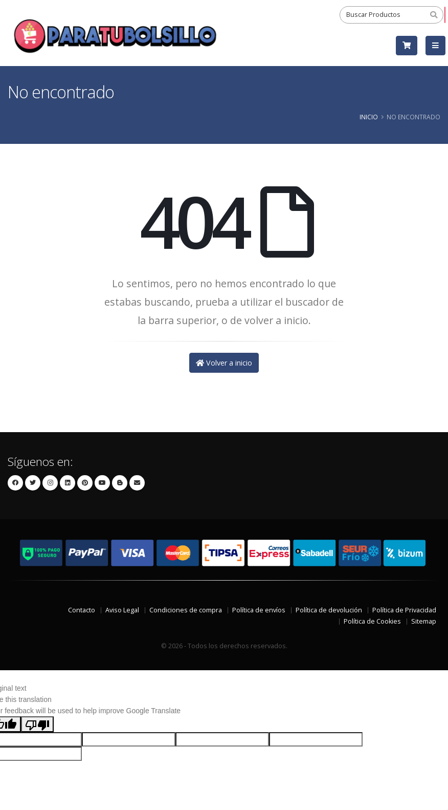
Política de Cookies (372, 621)
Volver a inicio (224, 363)
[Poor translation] (37, 724)
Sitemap (423, 621)
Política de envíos (258, 610)
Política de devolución (329, 610)
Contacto (81, 610)
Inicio (369, 117)
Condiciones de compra (185, 610)
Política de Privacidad (404, 610)
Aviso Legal (122, 610)
